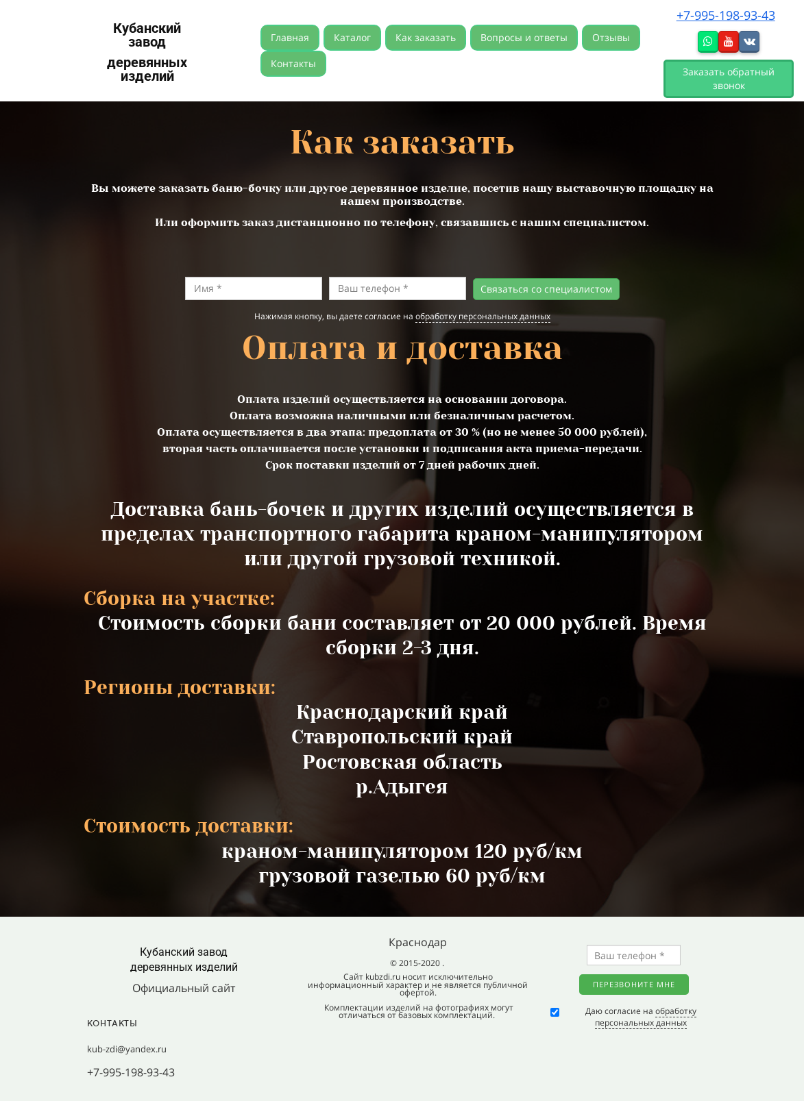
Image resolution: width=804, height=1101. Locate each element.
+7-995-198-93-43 (726, 15)
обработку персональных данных (482, 316)
